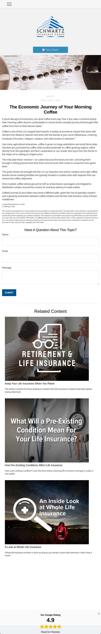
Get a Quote (50, 49)
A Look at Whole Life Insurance (23, 547)
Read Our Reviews (50, 623)
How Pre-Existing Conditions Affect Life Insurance (33, 465)
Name (5, 234)
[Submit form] (9, 292)
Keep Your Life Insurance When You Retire (30, 383)
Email (5, 251)
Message (6, 267)
